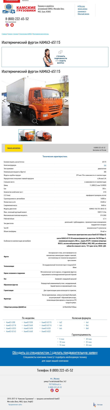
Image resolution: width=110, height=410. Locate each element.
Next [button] (66, 100)
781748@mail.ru (55, 384)
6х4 (105, 165)
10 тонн (62, 342)
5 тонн (61, 339)
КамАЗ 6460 (28, 331)
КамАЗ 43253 (11, 328)
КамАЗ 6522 (46, 331)
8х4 (87, 325)
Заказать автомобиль (13, 148)
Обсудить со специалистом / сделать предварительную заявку (55, 352)
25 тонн (89, 342)
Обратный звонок (83, 14)
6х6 (87, 322)
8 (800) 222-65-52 (17, 19)
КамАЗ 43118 (11, 325)
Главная (4, 34)
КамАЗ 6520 (46, 328)
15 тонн (62, 345)
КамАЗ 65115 (46, 322)
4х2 (60, 322)
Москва (82, 6)
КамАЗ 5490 (28, 328)
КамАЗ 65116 (46, 325)
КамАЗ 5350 (28, 322)
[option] (35, 100)
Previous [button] (4, 100)
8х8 (87, 328)
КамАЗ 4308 (10, 322)
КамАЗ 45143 (11, 331)
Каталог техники (13, 34)
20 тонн (89, 339)
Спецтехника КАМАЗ (25, 34)
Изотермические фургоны (41, 34)
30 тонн (89, 345)
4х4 (60, 325)
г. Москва (55, 378)
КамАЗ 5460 (28, 325)
